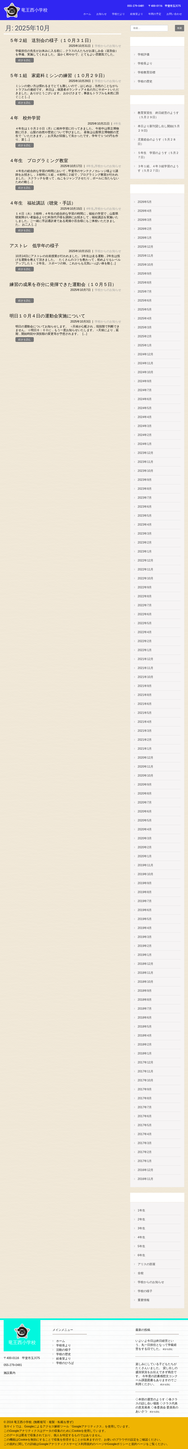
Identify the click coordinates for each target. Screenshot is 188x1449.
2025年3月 (145, 327)
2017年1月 (145, 1161)
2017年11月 (145, 1071)
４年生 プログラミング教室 (39, 160)
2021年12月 (145, 659)
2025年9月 (145, 273)
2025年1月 (145, 345)
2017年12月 (145, 1062)
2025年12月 (145, 246)
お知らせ (101, 13)
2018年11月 (145, 972)
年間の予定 (154, 13)
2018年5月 (145, 1026)
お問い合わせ (174, 13)
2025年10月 (145, 264)
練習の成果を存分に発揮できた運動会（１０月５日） (63, 284)
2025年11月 (145, 255)
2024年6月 (145, 399)
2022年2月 (145, 641)
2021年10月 (145, 676)
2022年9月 (145, 587)
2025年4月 (145, 318)
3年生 (141, 1228)
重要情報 (143, 1300)
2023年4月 (145, 524)
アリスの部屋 (146, 1264)
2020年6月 (145, 811)
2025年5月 (145, 309)
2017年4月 (145, 1134)
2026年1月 (145, 237)
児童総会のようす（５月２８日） (157, 141)
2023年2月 (145, 542)
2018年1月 (145, 1053)
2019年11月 (145, 865)
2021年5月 (145, 712)
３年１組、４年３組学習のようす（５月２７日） (158, 168)
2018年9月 (145, 990)
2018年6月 (145, 1017)
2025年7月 (145, 291)
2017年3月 (145, 1143)
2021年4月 (145, 721)
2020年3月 (145, 838)
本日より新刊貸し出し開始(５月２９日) (159, 128)
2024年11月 (145, 363)
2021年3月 (145, 730)
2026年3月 (145, 219)
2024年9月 (145, 381)
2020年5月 (145, 820)
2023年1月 (145, 551)
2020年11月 (145, 766)
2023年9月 (145, 479)
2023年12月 (145, 452)
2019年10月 (145, 874)
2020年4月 (145, 829)
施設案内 (9, 1372)
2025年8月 (145, 282)
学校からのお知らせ (108, 45)
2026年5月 (145, 201)
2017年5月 (145, 1125)
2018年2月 (145, 1044)
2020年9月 (145, 784)
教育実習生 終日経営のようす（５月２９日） (158, 115)
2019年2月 (145, 945)
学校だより (118, 13)
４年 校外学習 (25, 118)
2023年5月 (145, 515)
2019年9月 (145, 883)
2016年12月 (145, 1169)
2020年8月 (145, 793)
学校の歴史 (145, 81)
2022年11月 (145, 569)
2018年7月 (145, 1008)
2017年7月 (145, 1107)
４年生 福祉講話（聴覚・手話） (43, 203)
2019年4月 (145, 927)
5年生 (141, 1246)
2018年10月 (145, 981)
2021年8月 (145, 694)
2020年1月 (145, 856)
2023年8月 (145, 488)
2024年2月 (145, 434)
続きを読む (24, 60)
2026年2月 (145, 228)
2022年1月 (145, 650)
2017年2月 (145, 1152)
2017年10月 (145, 1080)
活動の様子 (63, 1349)
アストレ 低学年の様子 (34, 245)
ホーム (87, 13)
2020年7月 (145, 802)
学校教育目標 (146, 72)
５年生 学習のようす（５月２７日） (158, 155)
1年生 (141, 1210)
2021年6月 (145, 703)
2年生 (141, 1219)
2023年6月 (145, 506)
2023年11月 (145, 461)
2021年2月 (145, 739)
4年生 (117, 123)
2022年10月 (145, 578)
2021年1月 (145, 748)
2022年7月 (145, 605)
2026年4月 (145, 210)
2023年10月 (145, 470)
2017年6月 (145, 1116)
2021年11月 (145, 668)
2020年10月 (145, 775)
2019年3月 (145, 936)
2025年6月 (145, 300)
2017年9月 (145, 1089)
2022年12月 (145, 560)
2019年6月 (145, 910)
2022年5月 (145, 623)
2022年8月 (145, 596)
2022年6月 (145, 614)
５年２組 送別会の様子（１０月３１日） (51, 40)
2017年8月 (145, 1098)
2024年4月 (145, 417)
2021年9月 (145, 685)
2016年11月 (145, 1178)
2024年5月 (145, 408)
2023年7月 (145, 497)
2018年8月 (145, 999)
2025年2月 (145, 336)
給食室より (136, 13)
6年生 (141, 1255)
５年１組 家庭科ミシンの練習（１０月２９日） (58, 75)
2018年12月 (145, 963)
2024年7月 (145, 390)
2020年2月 (145, 847)
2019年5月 (145, 919)
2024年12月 (145, 354)
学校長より (145, 63)
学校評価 (143, 54)
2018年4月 (145, 1035)
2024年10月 (145, 372)
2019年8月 (145, 892)
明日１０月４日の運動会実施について (47, 315)
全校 (141, 1273)
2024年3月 (145, 426)
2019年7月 (145, 901)
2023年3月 (145, 533)
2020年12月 (145, 757)
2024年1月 (145, 443)
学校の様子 (145, 1291)
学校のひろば (65, 1362)
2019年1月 (145, 954)
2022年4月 (145, 632)
